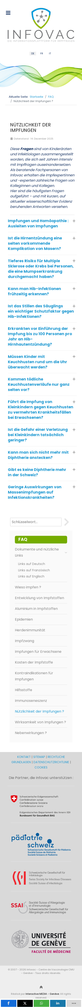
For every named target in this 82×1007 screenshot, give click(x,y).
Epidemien (24, 619)
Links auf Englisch (31, 576)
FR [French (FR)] (41, 53)
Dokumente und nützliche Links (41, 552)
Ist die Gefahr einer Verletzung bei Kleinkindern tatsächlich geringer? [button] (38, 435)
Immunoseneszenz (31, 700)
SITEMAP (39, 757)
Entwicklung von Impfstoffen (39, 597)
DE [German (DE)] (32, 53)
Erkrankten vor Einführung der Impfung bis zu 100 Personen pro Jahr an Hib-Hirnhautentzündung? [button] (40, 336)
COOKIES (41, 767)
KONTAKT (24, 757)
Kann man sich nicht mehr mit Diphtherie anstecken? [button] (38, 455)
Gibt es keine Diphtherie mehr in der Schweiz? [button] (37, 472)
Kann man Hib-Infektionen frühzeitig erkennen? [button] (34, 291)
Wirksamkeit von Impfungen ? (40, 722)
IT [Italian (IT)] (50, 53)
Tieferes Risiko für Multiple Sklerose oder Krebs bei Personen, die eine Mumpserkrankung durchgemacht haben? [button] (41, 268)
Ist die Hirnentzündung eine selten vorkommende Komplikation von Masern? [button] (35, 243)
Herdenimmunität (30, 630)
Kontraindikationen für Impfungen (34, 676)
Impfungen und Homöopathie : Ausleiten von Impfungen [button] (38, 223)
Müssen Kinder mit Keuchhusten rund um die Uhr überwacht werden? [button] (37, 362)
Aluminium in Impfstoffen (36, 608)
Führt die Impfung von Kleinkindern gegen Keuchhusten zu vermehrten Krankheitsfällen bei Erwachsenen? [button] (40, 409)
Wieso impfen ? (28, 587)
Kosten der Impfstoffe (34, 662)
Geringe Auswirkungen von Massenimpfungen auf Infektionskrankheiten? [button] (34, 492)
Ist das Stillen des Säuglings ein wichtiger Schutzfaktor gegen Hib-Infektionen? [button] (41, 311)
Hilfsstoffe (23, 689)
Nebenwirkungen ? (31, 732)
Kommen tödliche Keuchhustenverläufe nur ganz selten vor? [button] (39, 384)
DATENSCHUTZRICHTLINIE (51, 762)
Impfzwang (24, 640)
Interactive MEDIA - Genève (42, 994)
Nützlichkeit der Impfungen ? (39, 711)
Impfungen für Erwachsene (38, 651)
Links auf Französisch (34, 570)
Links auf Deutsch (31, 564)
